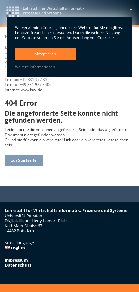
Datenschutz (18, 265)
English (15, 248)
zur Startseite (23, 160)
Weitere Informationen (35, 67)
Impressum (16, 260)
